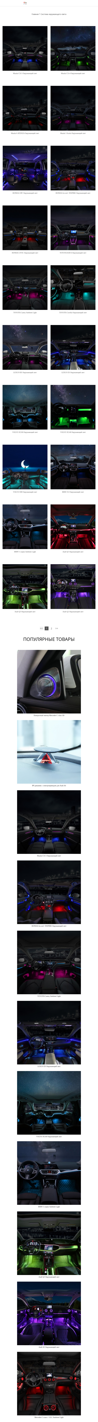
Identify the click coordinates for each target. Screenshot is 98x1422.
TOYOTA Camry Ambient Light (25, 313)
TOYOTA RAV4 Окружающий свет (73, 253)
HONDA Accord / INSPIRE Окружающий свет (73, 193)
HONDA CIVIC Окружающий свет (25, 253)
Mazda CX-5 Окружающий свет (25, 73)
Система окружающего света (53, 14)
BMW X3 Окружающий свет (73, 492)
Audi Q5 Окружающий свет (73, 552)
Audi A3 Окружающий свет (49, 1347)
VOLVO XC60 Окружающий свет (25, 432)
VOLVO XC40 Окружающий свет (73, 432)
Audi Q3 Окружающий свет (25, 612)
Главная (35, 14)
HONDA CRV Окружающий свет (25, 193)
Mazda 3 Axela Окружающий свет (73, 133)
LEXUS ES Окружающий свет (73, 372)
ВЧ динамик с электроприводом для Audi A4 (49, 786)
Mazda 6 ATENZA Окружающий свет (25, 133)
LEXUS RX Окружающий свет (25, 372)
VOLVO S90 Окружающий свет (25, 492)
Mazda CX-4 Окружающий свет (73, 73)
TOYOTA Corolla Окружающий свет (73, 313)
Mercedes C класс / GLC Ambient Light (49, 1417)
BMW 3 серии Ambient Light (25, 552)
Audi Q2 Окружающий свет (73, 612)
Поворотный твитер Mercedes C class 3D (49, 715)
